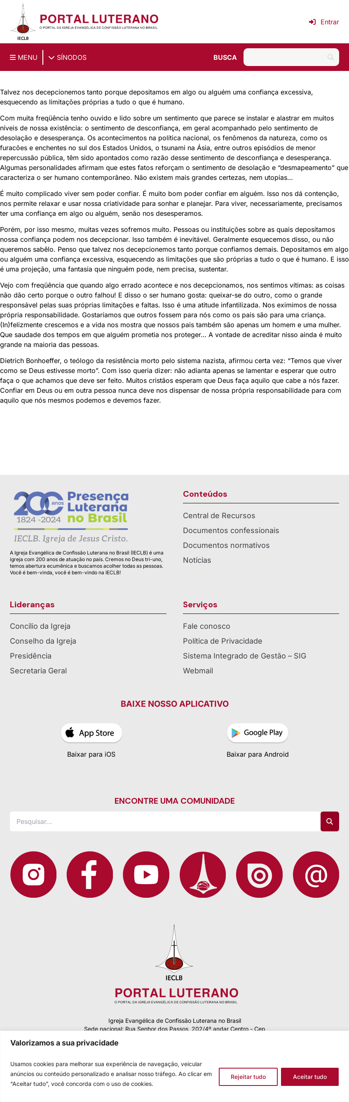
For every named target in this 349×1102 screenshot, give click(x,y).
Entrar (324, 22)
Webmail (198, 670)
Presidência (31, 655)
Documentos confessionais (231, 530)
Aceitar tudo (310, 1076)
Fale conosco (206, 626)
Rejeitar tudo (248, 1076)
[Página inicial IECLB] (23, 22)
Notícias (197, 560)
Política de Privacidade (222, 641)
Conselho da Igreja (43, 641)
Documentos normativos (226, 545)
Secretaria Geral (38, 670)
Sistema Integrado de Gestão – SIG (244, 655)
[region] (174, 1066)
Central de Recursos (219, 515)
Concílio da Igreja (40, 626)
